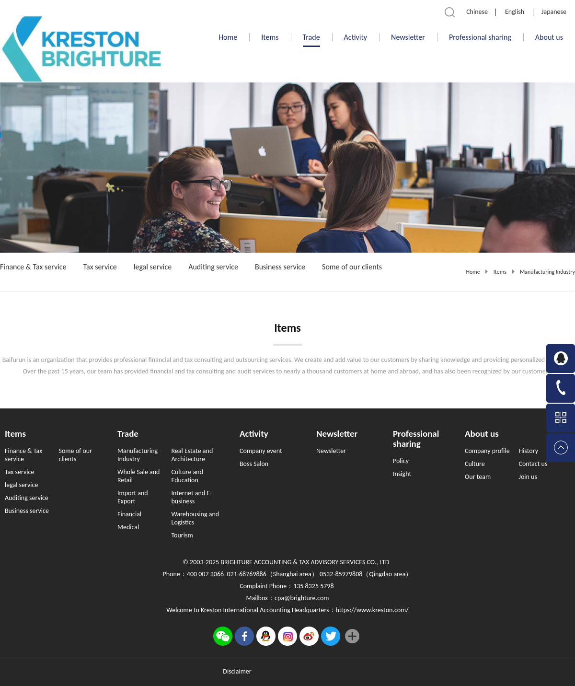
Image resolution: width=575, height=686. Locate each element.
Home (227, 37)
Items (500, 271)
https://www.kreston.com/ (372, 610)
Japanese (553, 12)
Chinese (477, 12)
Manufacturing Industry (547, 271)
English (514, 12)
